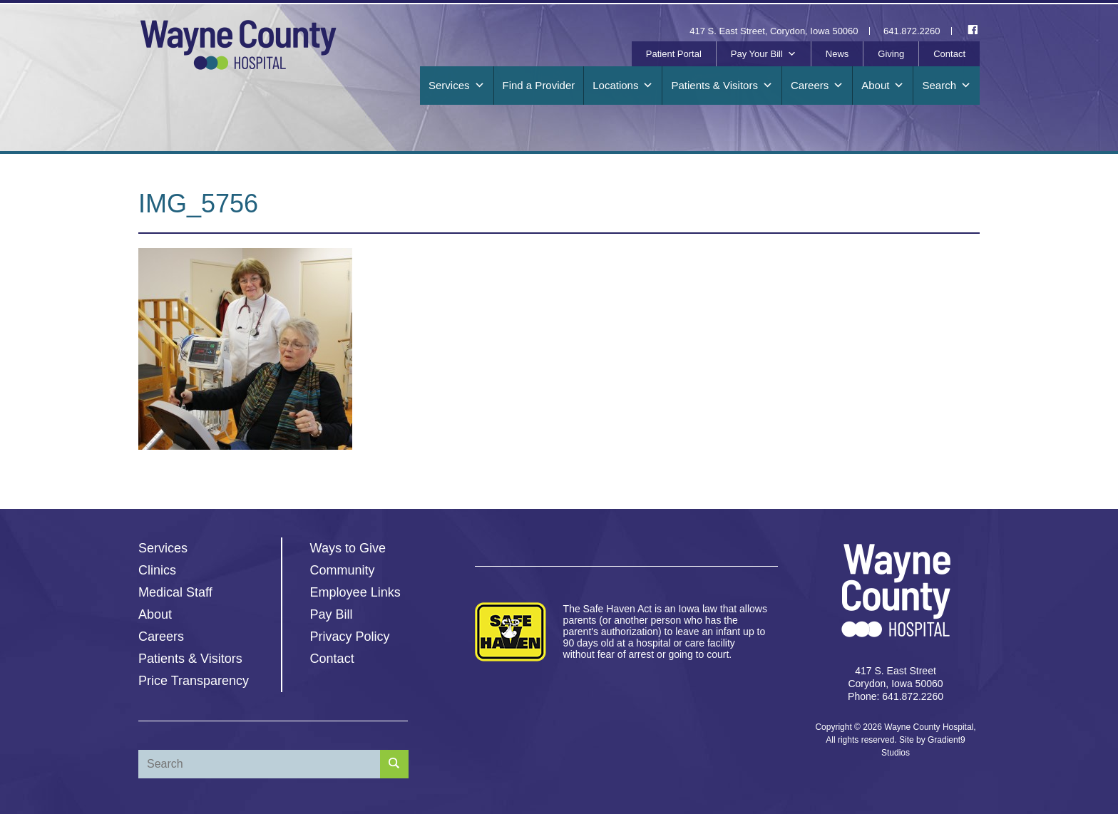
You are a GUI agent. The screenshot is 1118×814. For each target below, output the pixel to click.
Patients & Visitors (721, 85)
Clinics (157, 570)
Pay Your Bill (763, 54)
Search (946, 85)
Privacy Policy (350, 636)
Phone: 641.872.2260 (895, 696)
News (837, 53)
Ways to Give (348, 548)
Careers (817, 85)
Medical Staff (175, 592)
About (882, 85)
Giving (891, 53)
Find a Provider (539, 85)
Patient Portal (674, 53)
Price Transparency (193, 681)
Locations (623, 85)
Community (342, 570)
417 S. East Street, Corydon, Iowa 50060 (773, 31)
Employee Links (355, 592)
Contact (949, 53)
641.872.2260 (911, 31)
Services (457, 85)
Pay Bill (331, 614)
